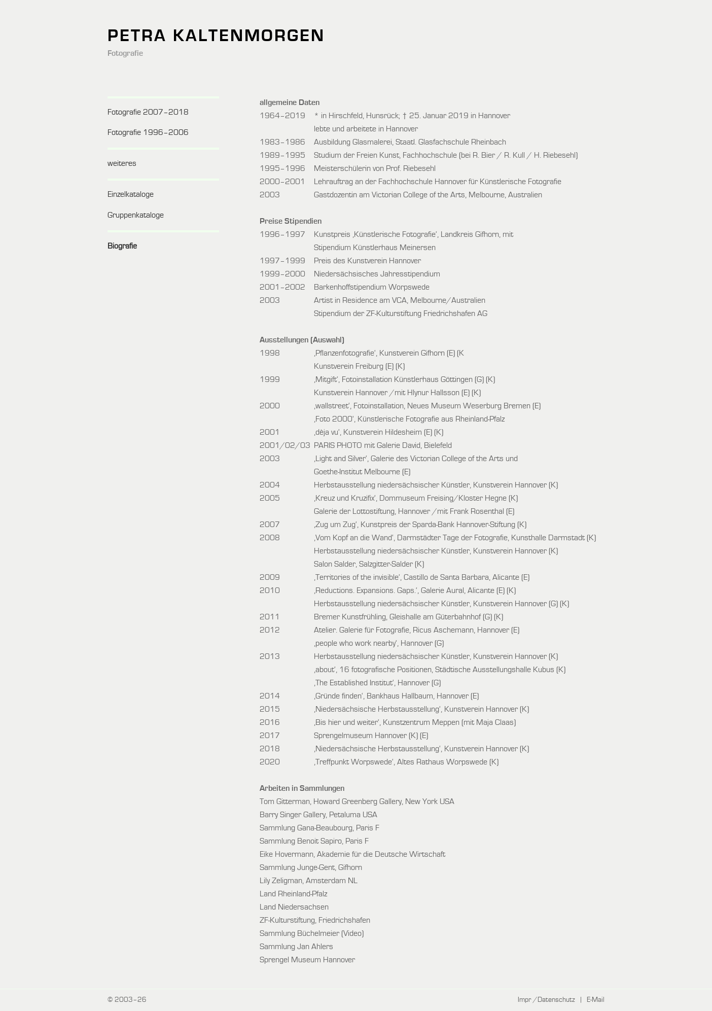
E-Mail (595, 999)
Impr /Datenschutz (546, 999)
